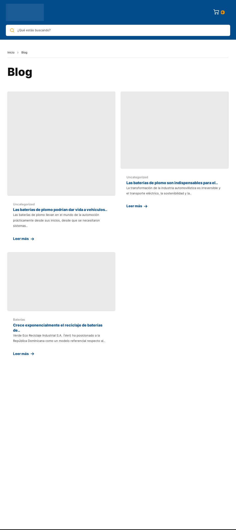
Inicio (10, 52)
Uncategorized (24, 204)
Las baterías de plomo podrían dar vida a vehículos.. (60, 209)
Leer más (21, 238)
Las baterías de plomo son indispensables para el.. (172, 182)
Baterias (19, 319)
